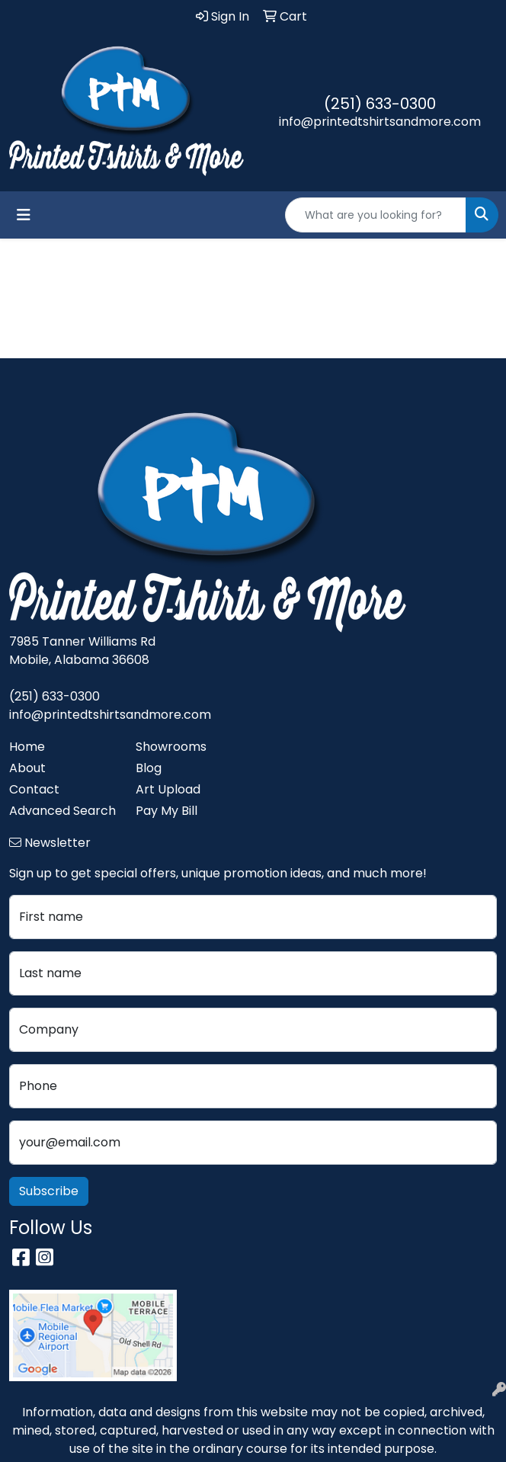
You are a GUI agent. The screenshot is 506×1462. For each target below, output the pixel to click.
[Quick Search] (375, 214)
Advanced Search (62, 810)
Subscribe (48, 1191)
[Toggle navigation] (24, 215)
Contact (34, 789)
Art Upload (168, 789)
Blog (149, 768)
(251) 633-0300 (380, 103)
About (27, 768)
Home (27, 746)
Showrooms (171, 746)
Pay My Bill (166, 810)
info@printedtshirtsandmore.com (380, 121)
